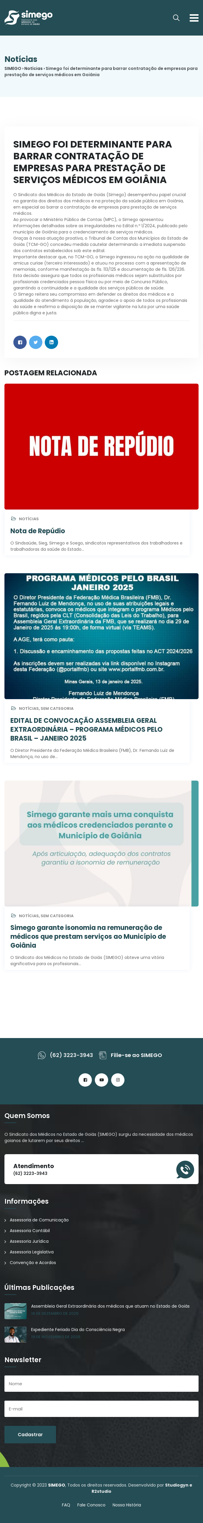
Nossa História (127, 1505)
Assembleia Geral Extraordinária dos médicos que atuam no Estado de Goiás (110, 1306)
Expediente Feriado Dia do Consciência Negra (78, 1330)
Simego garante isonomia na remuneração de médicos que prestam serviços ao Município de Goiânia (88, 936)
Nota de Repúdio (37, 531)
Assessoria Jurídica (29, 1241)
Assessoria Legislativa (32, 1252)
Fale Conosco (91, 1505)
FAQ (66, 1505)
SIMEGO (56, 1485)
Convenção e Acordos (33, 1263)
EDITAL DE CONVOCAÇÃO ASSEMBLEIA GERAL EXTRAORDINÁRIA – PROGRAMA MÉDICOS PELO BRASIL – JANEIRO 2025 (86, 729)
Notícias (29, 519)
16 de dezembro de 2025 (55, 1313)
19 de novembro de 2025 (55, 1336)
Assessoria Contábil (30, 1231)
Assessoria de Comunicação (39, 1220)
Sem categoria (57, 708)
